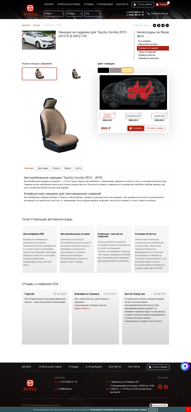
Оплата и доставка (67, 5)
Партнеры (134, 367)
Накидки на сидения (148, 48)
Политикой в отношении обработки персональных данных (118, 410)
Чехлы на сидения (147, 52)
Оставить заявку (155, 129)
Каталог (49, 5)
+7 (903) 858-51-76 (132, 16)
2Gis (159, 336)
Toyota (36, 25)
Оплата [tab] (56, 168)
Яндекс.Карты (82, 323)
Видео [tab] (67, 168)
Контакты (117, 5)
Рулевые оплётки (146, 55)
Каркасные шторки (147, 44)
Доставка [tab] (43, 168)
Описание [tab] (29, 168)
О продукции (101, 5)
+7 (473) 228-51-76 (132, 13)
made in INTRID (160, 405)
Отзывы (86, 5)
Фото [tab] (78, 168)
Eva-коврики (144, 41)
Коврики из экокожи (148, 58)
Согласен (153, 410)
